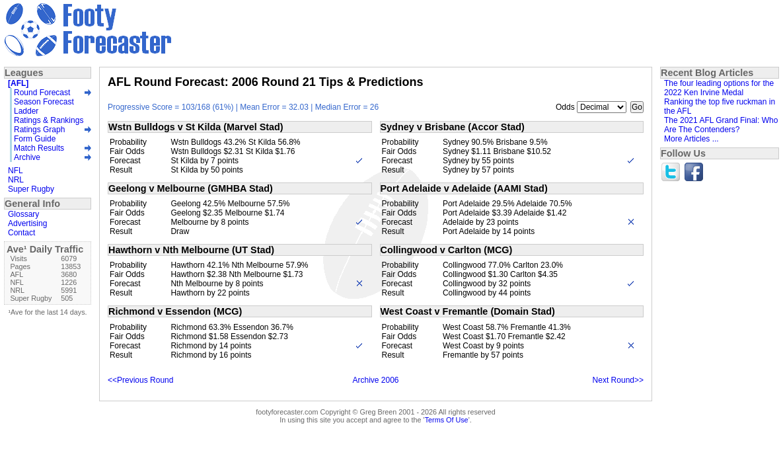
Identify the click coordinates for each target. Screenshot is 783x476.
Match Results (39, 148)
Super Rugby (31, 189)
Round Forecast (42, 92)
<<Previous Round (140, 380)
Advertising (27, 223)
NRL (16, 179)
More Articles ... (691, 138)
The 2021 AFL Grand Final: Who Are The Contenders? (721, 125)
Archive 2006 (375, 380)
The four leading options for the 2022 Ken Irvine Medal (719, 88)
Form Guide (35, 138)
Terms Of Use (446, 420)
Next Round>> (618, 380)
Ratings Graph (39, 129)
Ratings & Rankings (48, 120)
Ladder (26, 111)
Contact (21, 232)
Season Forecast (44, 101)
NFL (15, 170)
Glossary (23, 214)
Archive (27, 157)
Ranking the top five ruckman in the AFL (719, 106)
